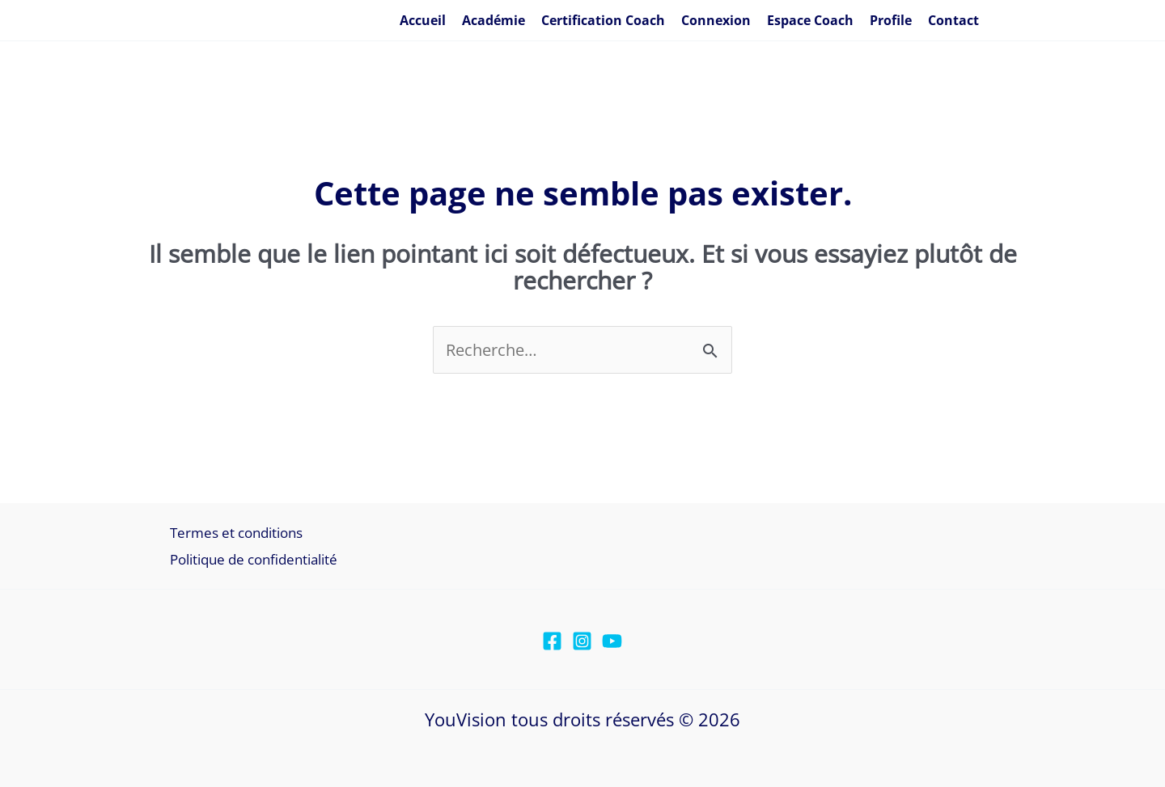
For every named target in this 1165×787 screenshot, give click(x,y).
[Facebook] (552, 641)
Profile (891, 20)
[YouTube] (612, 641)
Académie (493, 20)
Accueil (423, 20)
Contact (953, 20)
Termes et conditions (236, 532)
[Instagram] (582, 641)
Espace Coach (810, 20)
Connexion (716, 20)
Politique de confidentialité (253, 559)
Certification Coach (603, 20)
